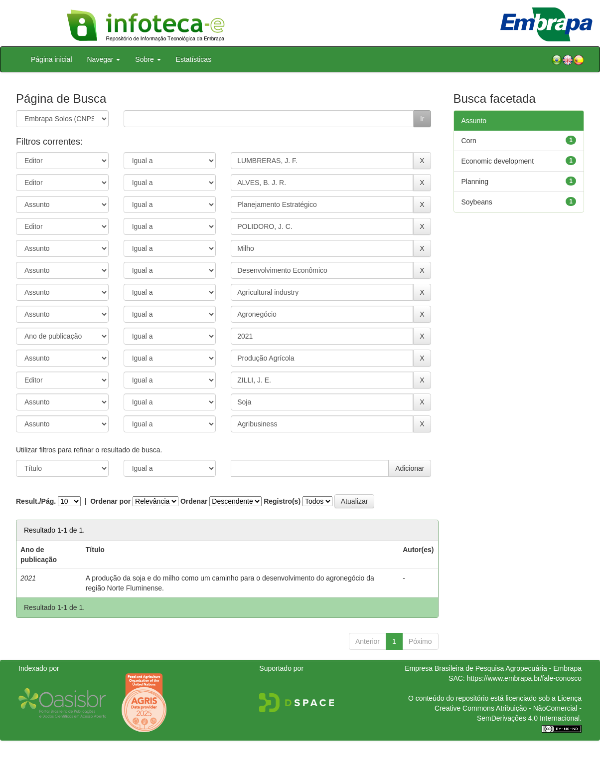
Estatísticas (194, 59)
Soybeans (476, 202)
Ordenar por (110, 501)
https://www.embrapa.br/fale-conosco (524, 678)
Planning (475, 182)
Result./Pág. (36, 501)
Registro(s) (282, 501)
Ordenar (193, 501)
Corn (468, 141)
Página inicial (51, 59)
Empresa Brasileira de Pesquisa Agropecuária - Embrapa (493, 668)
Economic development (497, 161)
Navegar (104, 59)
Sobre (147, 59)
